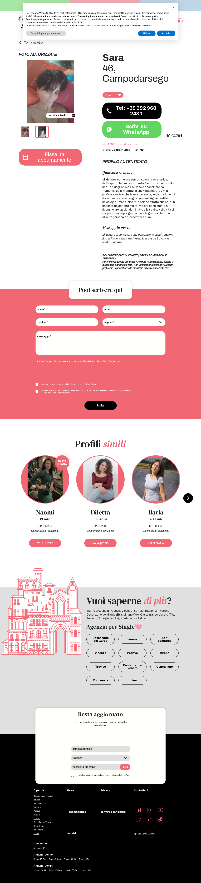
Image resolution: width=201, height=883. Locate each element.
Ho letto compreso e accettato (103, 775)
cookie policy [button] (151, 16)
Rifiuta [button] (146, 33)
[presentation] (59, 372)
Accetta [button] (166, 33)
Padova (132, 653)
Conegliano (164, 666)
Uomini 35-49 (55, 870)
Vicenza (100, 653)
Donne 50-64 (70, 859)
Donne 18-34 (39, 859)
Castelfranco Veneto (132, 667)
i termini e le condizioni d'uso (83, 384)
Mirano (164, 653)
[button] (173, 7)
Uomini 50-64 (71, 870)
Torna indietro (31, 42)
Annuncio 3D (39, 848)
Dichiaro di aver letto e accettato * (69, 384)
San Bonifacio (165, 639)
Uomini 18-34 (40, 870)
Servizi (71, 833)
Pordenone (100, 680)
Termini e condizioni (113, 812)
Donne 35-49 (55, 859)
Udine (132, 680)
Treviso (100, 666)
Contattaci (141, 790)
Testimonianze (76, 812)
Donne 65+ (84, 859)
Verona (132, 639)
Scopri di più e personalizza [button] (46, 33)
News (70, 790)
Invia (100, 405)
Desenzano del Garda (101, 639)
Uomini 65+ (86, 870)
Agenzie (39, 790)
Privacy (105, 790)
